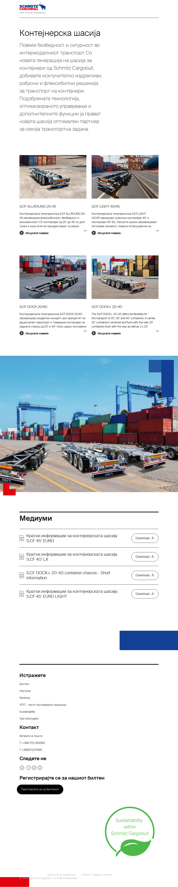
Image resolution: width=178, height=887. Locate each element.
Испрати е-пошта (30, 736)
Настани (25, 691)
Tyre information (29, 719)
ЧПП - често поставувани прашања (42, 705)
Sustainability (27, 712)
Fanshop (24, 698)
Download (142, 538)
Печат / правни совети (97, 874)
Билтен (24, 684)
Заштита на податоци (61, 874)
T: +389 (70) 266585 (32, 743)
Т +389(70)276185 (30, 750)
